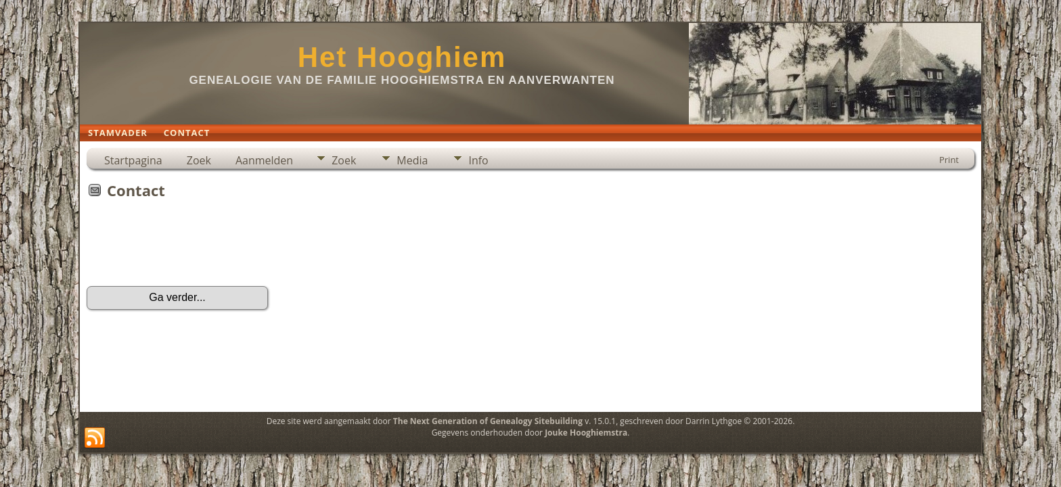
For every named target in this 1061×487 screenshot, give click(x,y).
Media (412, 160)
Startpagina (133, 160)
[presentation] (189, 247)
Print (949, 160)
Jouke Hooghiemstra (586, 432)
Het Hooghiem (402, 57)
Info (478, 160)
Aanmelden (264, 160)
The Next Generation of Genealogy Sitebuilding (488, 421)
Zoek (199, 160)
